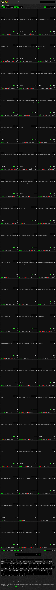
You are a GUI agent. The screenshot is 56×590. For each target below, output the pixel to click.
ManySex (39, 223)
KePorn (20, 304)
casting (11, 21)
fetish (50, 250)
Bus (8, 561)
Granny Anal (36, 565)
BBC (29, 115)
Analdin (20, 412)
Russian (10, 572)
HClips (20, 21)
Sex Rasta (4, 2)
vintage (49, 115)
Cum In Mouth (3, 563)
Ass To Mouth (28, 559)
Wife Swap (24, 575)
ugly (46, 115)
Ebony (30, 563)
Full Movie (2, 565)
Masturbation (31, 568)
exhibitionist (13, 88)
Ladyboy (5, 568)
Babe (33, 559)
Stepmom (50, 572)
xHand (39, 88)
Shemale (14, 572)
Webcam (14, 575)
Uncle (47, 573)
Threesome (39, 573)
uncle (5, 277)
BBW (23, 88)
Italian (30, 566)
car (49, 34)
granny (15, 196)
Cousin (27, 561)
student (33, 547)
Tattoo (18, 573)
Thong (35, 573)
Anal (12, 559)
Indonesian (21, 566)
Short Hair (26, 572)
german (28, 102)
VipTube (39, 48)
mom (46, 21)
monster (53, 169)
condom (45, 277)
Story (2, 573)
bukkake (50, 385)
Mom (52, 568)
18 (27, 115)
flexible (31, 277)
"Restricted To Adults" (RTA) (12, 586)
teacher (24, 304)
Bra (5, 561)
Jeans (53, 566)
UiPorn (2, 277)
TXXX (20, 48)
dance (9, 331)
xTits (20, 277)
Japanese (34, 566)
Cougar (24, 561)
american (32, 34)
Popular (2, 7)
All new (20, 2)
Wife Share (19, 575)
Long (21, 7)
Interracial (26, 566)
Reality (6, 572)
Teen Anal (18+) (27, 573)
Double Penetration (24, 563)
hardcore (46, 34)
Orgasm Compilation (31, 570)
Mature (35, 568)
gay (44, 385)
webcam (5, 88)
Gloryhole (22, 565)
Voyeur (10, 575)
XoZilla (20, 169)
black (26, 21)
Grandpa (27, 565)
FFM (37, 563)
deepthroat (33, 250)
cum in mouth (47, 493)
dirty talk (23, 277)
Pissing (47, 570)
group (33, 142)
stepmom (12, 547)
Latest (7, 7)
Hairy (46, 565)
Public (51, 570)
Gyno (43, 565)
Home (15, 2)
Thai (32, 573)
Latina (10, 568)
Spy (41, 572)
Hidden (2, 566)
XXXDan (20, 88)
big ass (7, 412)
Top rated (31, 2)
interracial (29, 48)
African (4, 559)
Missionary (48, 568)
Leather (13, 568)
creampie (15, 102)
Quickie (2, 572)
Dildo (11, 563)
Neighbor (10, 570)
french (11, 102)
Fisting (44, 563)
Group (40, 565)
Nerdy (14, 570)
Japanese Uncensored (47, 566)
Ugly (43, 573)
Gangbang (11, 565)
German (18, 565)
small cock (46, 250)
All (16, 7)
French (52, 563)
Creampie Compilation (38, 561)
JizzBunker (2, 142)
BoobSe (2, 520)
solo (47, 466)
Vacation (2, 575)
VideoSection (40, 129)
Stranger (5, 573)
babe (30, 196)
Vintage (6, 575)
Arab (15, 559)
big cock (15, 61)
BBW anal (50, 196)
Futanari (7, 565)
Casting (12, 561)
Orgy (36, 570)
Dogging (18, 563)
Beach (42, 559)
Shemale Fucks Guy (20, 572)
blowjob (43, 21)
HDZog (2, 48)
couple (50, 61)
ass (23, 61)
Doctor (14, 563)
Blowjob (2, 561)
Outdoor (40, 570)
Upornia (2, 115)
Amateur (8, 559)
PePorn (2, 169)
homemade (7, 21)
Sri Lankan (45, 572)
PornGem (20, 61)
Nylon (17, 570)
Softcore (34, 572)
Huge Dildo (16, 566)
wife (24, 129)
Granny (31, 565)
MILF (44, 568)
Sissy (30, 572)
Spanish (38, 572)
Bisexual (50, 559)
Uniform (50, 573)
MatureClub (39, 21)
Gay (15, 565)
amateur (11, 34)
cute (6, 102)
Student (10, 573)
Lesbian (17, 568)
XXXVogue (2, 385)
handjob (42, 250)
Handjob (50, 565)
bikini (53, 385)
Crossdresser (45, 561)
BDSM (26, 48)
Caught (15, 561)
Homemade (7, 566)
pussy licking (10, 196)
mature (8, 34)
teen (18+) (43, 48)
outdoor (24, 385)
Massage (25, 568)
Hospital (11, 566)
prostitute (27, 277)
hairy (12, 61)
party (5, 48)
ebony (23, 21)
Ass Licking (22, 559)
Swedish (13, 573)
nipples (33, 102)
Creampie (31, 561)
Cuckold (50, 561)
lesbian (11, 48)
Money (2, 570)
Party (44, 570)
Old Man (21, 570)
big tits (11, 223)
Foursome (48, 563)
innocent (6, 385)
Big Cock (45, 559)
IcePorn (20, 520)
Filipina (40, 563)
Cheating (19, 561)
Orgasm (25, 570)
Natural (6, 570)
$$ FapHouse (21, 34)
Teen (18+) (22, 573)
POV (43, 61)
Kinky (2, 568)
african (14, 21)
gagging (46, 61)
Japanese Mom (39, 566)
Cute (7, 563)
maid (52, 129)
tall (28, 21)
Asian (18, 559)
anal (47, 196)
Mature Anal (40, 568)
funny (33, 88)
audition (42, 547)
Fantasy (33, 563)
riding (25, 34)
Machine (21, 568)
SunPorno (2, 21)
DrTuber (39, 169)
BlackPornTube (3, 34)
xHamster (39, 34)
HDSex (39, 520)
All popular (25, 2)
